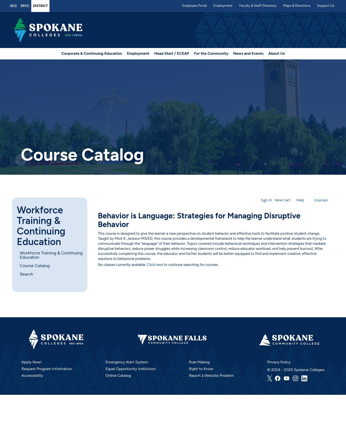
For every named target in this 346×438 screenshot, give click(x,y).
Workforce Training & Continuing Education (41, 226)
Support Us (325, 6)
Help (300, 200)
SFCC (25, 6)
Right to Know (201, 368)
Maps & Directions (296, 6)
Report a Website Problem (211, 375)
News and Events (248, 53)
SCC (13, 6)
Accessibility (32, 375)
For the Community (211, 53)
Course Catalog (35, 265)
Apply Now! (31, 362)
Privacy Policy (279, 362)
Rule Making (199, 362)
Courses (321, 200)
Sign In (266, 200)
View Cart (282, 200)
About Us (276, 53)
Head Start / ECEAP (171, 53)
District (40, 6)
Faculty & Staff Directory (258, 6)
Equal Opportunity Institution (130, 368)
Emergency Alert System (126, 362)
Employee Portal (194, 6)
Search (26, 274)
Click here (155, 265)
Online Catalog (118, 375)
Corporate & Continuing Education (91, 53)
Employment (223, 6)
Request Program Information (46, 368)
